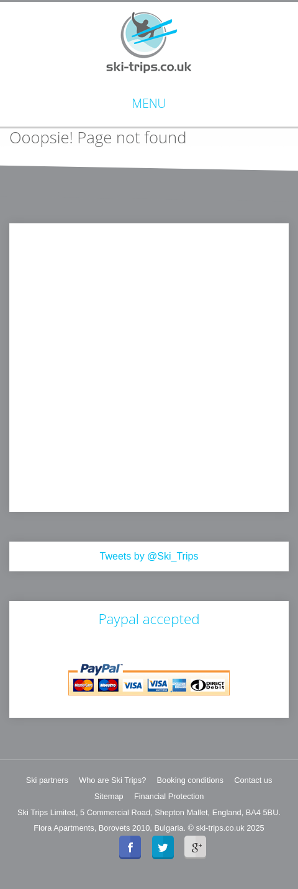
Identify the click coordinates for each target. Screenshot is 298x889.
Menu (149, 103)
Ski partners (47, 780)
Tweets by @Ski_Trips (149, 556)
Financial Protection (169, 796)
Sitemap (109, 796)
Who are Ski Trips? (112, 780)
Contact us (253, 780)
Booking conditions (190, 780)
